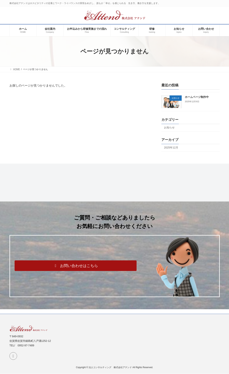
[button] (76, 265)
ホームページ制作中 (197, 96)
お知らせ (169, 127)
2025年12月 (171, 147)
